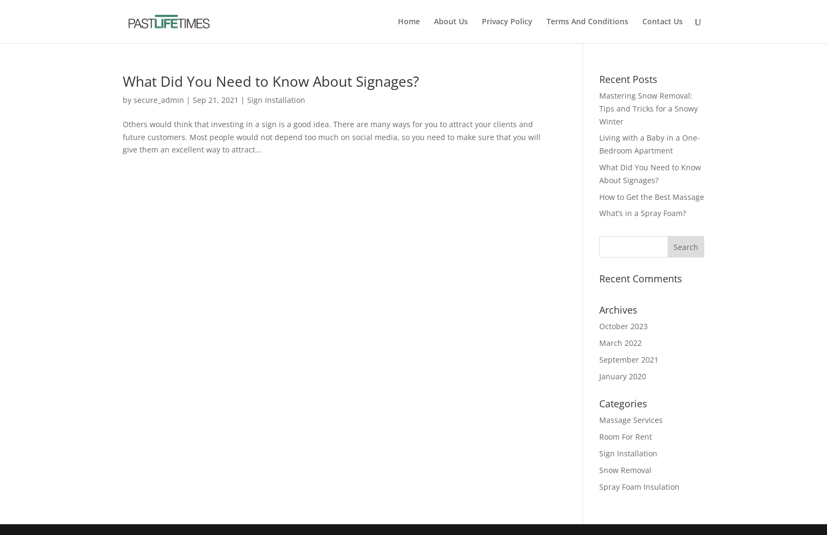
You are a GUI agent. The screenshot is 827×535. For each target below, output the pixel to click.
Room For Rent (625, 437)
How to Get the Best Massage (651, 197)
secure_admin (159, 100)
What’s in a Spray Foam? (643, 213)
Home (409, 22)
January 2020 (622, 376)
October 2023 (623, 326)
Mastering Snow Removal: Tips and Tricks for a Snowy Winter (648, 109)
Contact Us (662, 22)
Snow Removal (625, 470)
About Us (451, 22)
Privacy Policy (507, 22)
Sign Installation (276, 100)
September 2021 (628, 360)
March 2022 (620, 343)
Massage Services (631, 420)
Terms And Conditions (587, 22)
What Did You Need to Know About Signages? (271, 81)
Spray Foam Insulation (639, 487)
